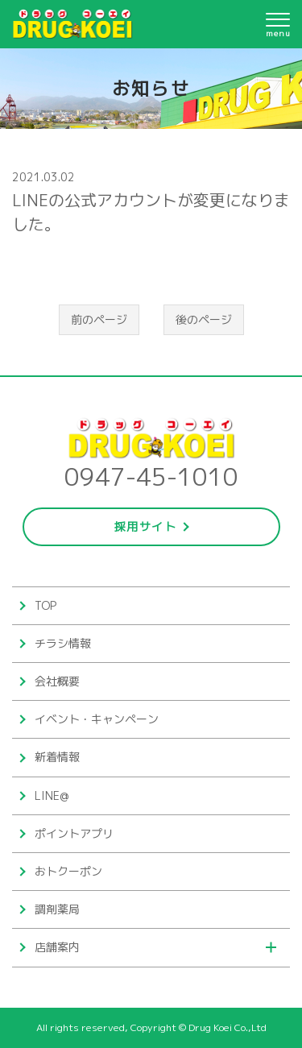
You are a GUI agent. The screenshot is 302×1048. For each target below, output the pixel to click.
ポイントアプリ (74, 833)
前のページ (99, 319)
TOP (45, 605)
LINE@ (51, 795)
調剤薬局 (57, 909)
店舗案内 (57, 947)
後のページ (204, 319)
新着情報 (57, 756)
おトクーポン (68, 871)
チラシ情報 (63, 643)
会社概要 (57, 681)
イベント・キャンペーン (97, 719)
